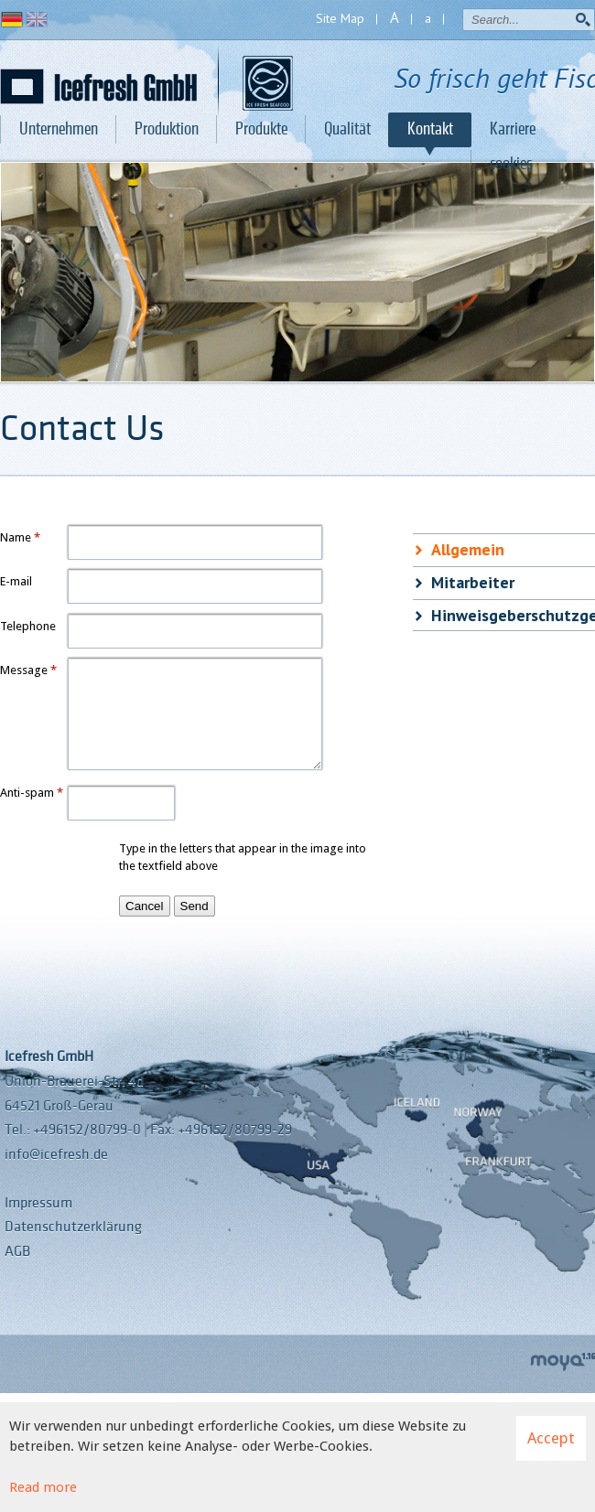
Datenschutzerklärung (73, 1226)
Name (15, 537)
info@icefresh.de (56, 1154)
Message (24, 670)
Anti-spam (27, 792)
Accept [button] (551, 1438)
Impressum (38, 1203)
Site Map (340, 18)
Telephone (28, 626)
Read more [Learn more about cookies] (43, 1487)
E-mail (16, 581)
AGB (17, 1251)
